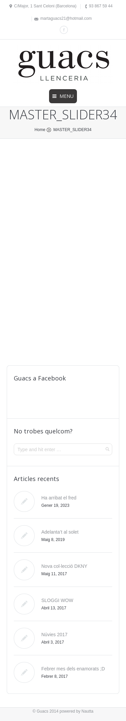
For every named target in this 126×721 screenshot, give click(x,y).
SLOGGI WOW (57, 600)
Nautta (87, 711)
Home (40, 129)
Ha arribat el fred (58, 497)
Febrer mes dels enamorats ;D (73, 668)
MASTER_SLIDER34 (72, 129)
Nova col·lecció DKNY (64, 566)
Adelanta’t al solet (60, 532)
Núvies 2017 (54, 634)
